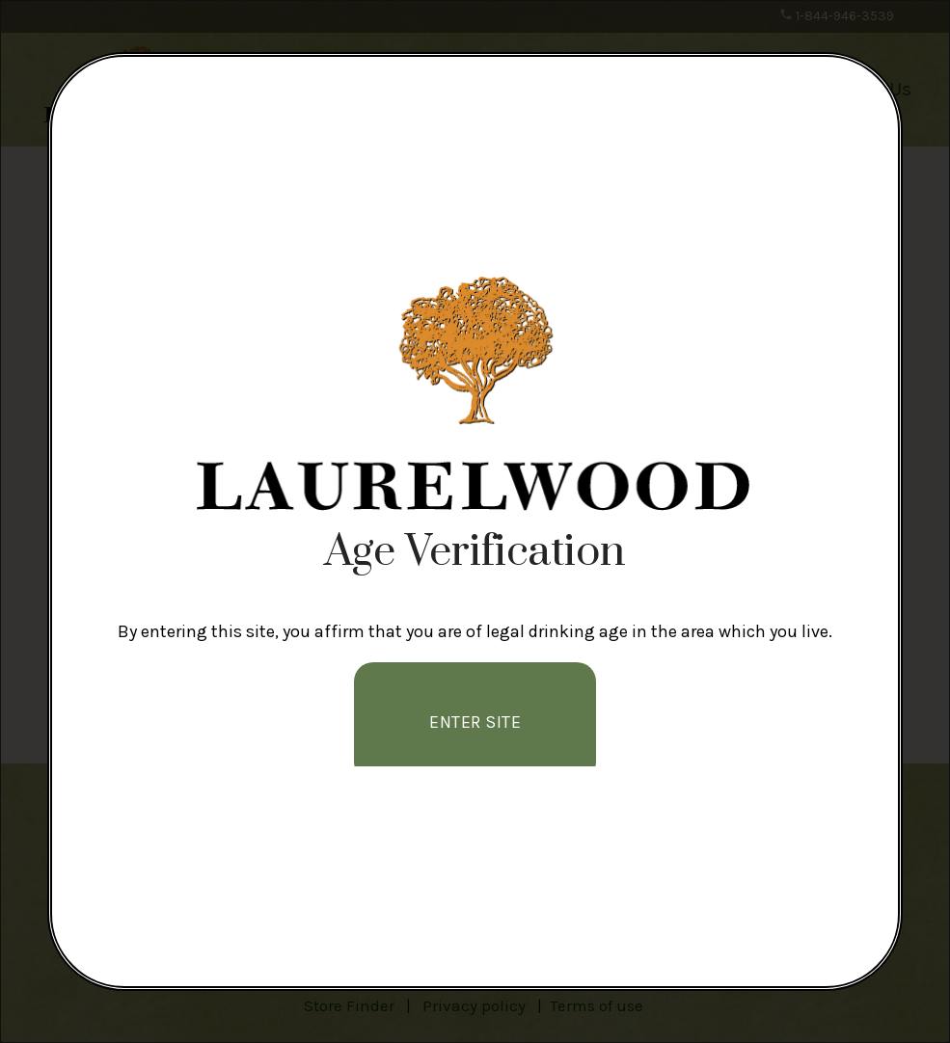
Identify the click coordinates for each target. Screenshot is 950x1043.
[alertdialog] (475, 521)
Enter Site (475, 722)
